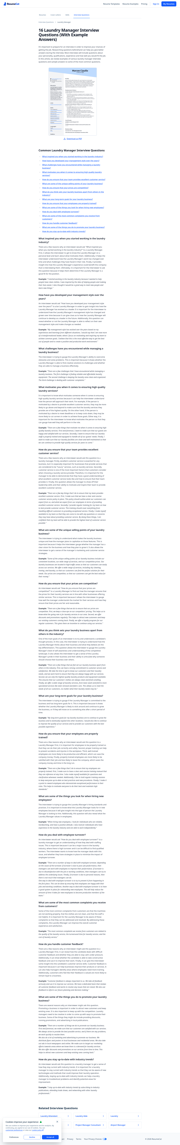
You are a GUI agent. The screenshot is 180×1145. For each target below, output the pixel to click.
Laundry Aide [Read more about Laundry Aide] (90, 1116)
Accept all (50, 1137)
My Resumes (168, 4)
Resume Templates (111, 4)
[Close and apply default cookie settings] (57, 1121)
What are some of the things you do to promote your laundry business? (73, 227)
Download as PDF (72, 138)
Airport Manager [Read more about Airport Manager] (125, 1125)
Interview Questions (81, 15)
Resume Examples (130, 4)
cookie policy (38, 1130)
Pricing (144, 4)
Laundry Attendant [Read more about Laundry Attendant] (55, 1116)
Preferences (14, 1137)
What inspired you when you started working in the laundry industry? (72, 156)
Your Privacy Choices (95, 1139)
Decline (32, 1137)
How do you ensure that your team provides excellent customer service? (73, 179)
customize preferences (14, 1130)
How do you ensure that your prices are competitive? (65, 188)
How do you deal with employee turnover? (60, 211)
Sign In (156, 4)
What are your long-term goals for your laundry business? (67, 199)
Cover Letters (56, 15)
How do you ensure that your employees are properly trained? (69, 203)
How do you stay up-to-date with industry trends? (64, 231)
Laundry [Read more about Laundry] (125, 1116)
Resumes (42, 15)
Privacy (70, 1139)
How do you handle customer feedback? (59, 223)
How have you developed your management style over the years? (70, 160)
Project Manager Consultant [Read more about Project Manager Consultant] (90, 1125)
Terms (78, 1139)
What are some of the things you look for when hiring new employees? (73, 207)
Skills (67, 15)
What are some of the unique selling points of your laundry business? (72, 183)
